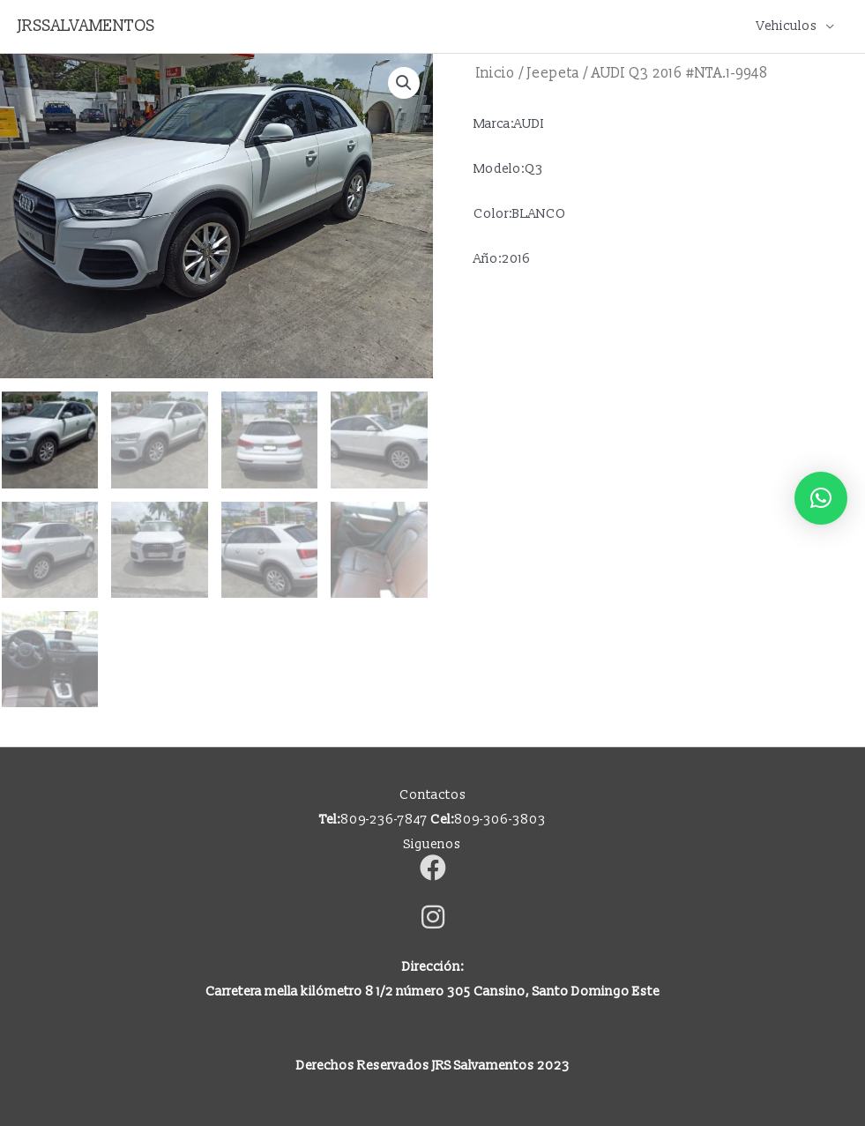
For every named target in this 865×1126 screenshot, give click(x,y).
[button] (404, 83)
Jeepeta (553, 73)
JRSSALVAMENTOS (86, 26)
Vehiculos (787, 26)
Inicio (495, 73)
